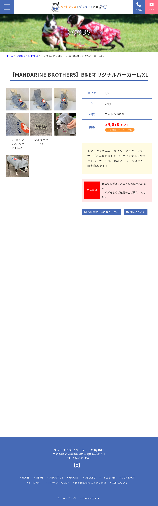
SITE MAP (35, 482)
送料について (135, 212)
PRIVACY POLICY (58, 482)
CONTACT (128, 477)
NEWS (40, 477)
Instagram (109, 477)
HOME (26, 477)
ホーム (10, 55)
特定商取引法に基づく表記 (101, 212)
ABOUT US (56, 477)
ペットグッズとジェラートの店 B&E (80, 498)
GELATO (90, 477)
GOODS (21, 55)
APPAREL (33, 55)
